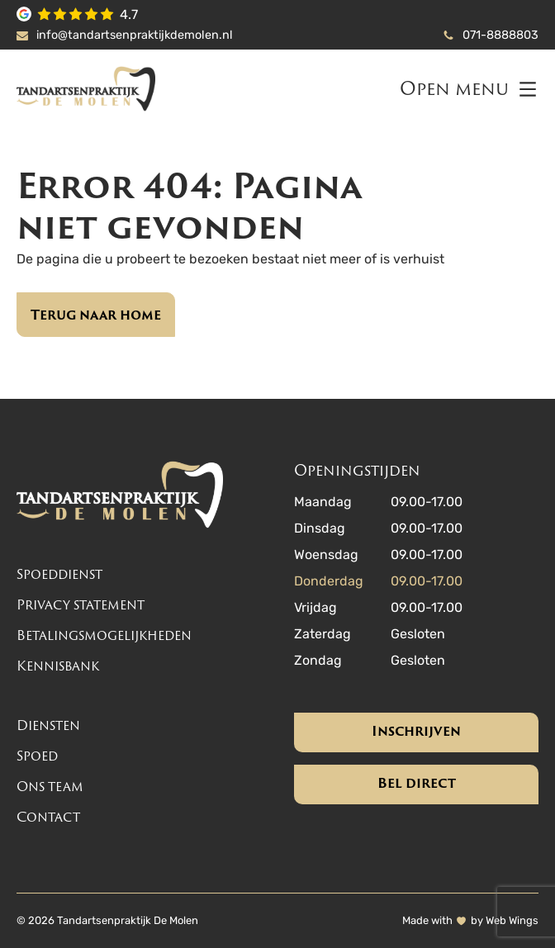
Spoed (37, 756)
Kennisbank (58, 665)
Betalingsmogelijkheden (104, 635)
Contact (48, 817)
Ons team (50, 786)
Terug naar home (96, 315)
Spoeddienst (59, 574)
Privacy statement (81, 604)
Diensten (48, 725)
